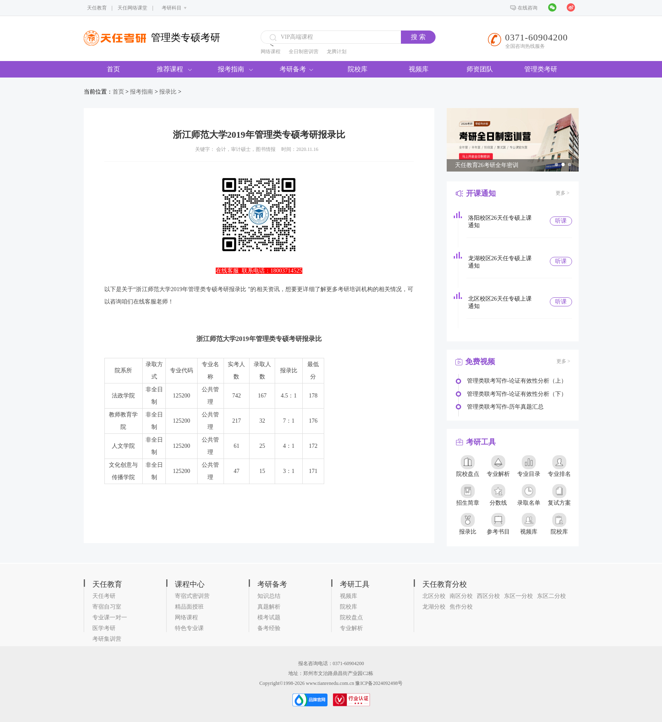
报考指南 (235, 69)
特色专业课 (189, 628)
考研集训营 (106, 639)
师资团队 (479, 69)
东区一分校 (518, 596)
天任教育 (97, 8)
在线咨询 (527, 8)
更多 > (563, 193)
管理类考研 (540, 69)
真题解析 (268, 607)
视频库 (419, 69)
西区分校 (488, 596)
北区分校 (433, 596)
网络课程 (270, 51)
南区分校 (461, 596)
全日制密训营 (303, 51)
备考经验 (268, 628)
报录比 (168, 92)
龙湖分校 (433, 607)
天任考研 (103, 596)
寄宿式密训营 (192, 596)
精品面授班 (189, 607)
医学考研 (103, 628)
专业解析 (351, 628)
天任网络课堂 (132, 8)
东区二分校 (551, 596)
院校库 (358, 69)
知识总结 (268, 596)
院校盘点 (351, 617)
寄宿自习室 (106, 607)
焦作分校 (461, 607)
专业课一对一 (109, 617)
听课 (561, 221)
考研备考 (296, 69)
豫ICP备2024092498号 (379, 683)
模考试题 (268, 617)
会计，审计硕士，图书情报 (246, 149)
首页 (113, 69)
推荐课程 (174, 69)
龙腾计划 (336, 51)
